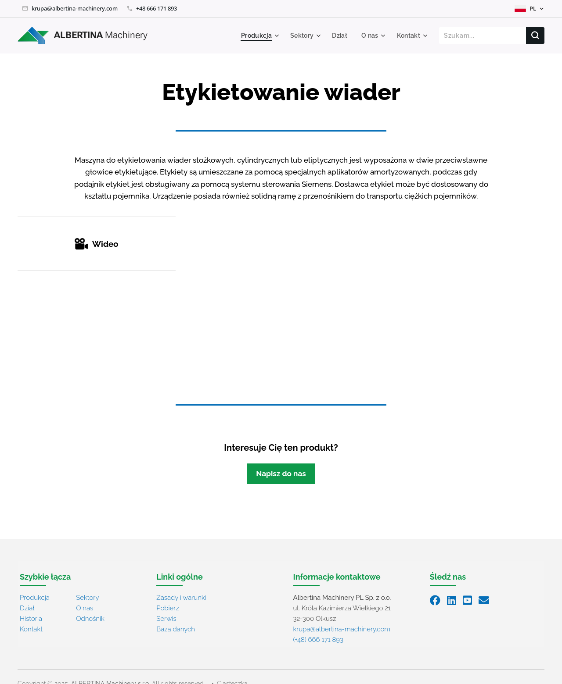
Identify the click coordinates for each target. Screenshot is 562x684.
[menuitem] (256, 35)
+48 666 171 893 (156, 8)
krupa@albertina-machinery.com (75, 8)
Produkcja (35, 598)
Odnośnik (90, 619)
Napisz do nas (281, 473)
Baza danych (175, 629)
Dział (27, 608)
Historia (31, 619)
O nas (84, 608)
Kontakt (31, 629)
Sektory (87, 598)
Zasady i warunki (181, 598)
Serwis (166, 619)
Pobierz (167, 608)
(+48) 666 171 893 (318, 640)
